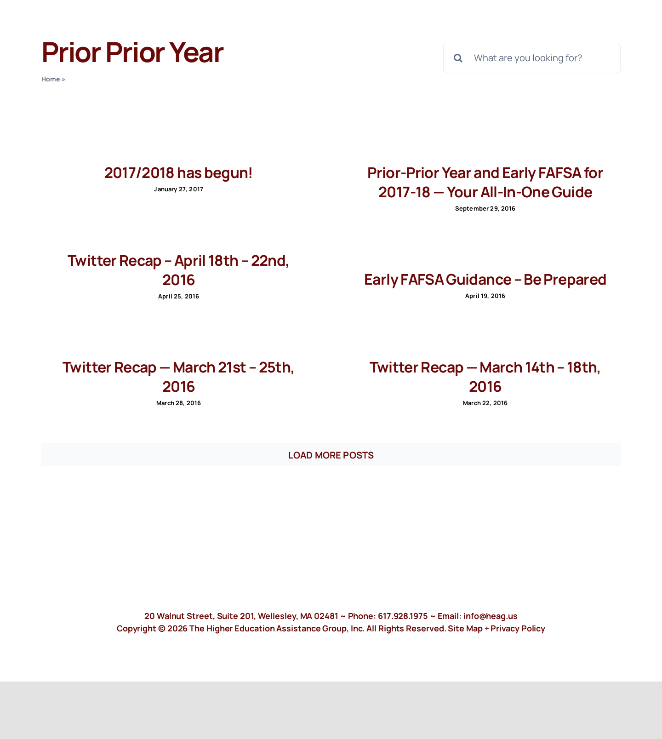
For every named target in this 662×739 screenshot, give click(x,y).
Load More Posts (331, 455)
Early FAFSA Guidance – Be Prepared (485, 279)
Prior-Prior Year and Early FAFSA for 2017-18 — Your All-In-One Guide (485, 182)
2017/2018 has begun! (178, 172)
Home (50, 78)
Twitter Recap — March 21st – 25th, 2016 (179, 376)
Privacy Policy (518, 628)
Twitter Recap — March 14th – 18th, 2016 (485, 376)
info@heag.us (490, 615)
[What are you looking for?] (532, 58)
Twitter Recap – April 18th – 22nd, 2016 (179, 270)
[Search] (458, 58)
